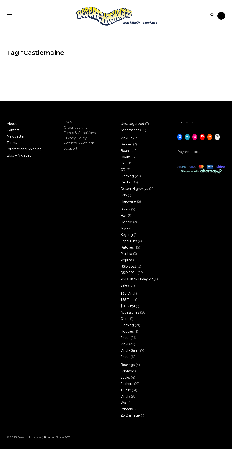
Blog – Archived (19, 155)
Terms (12, 143)
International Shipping (24, 149)
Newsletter (15, 136)
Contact (13, 130)
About (12, 124)
